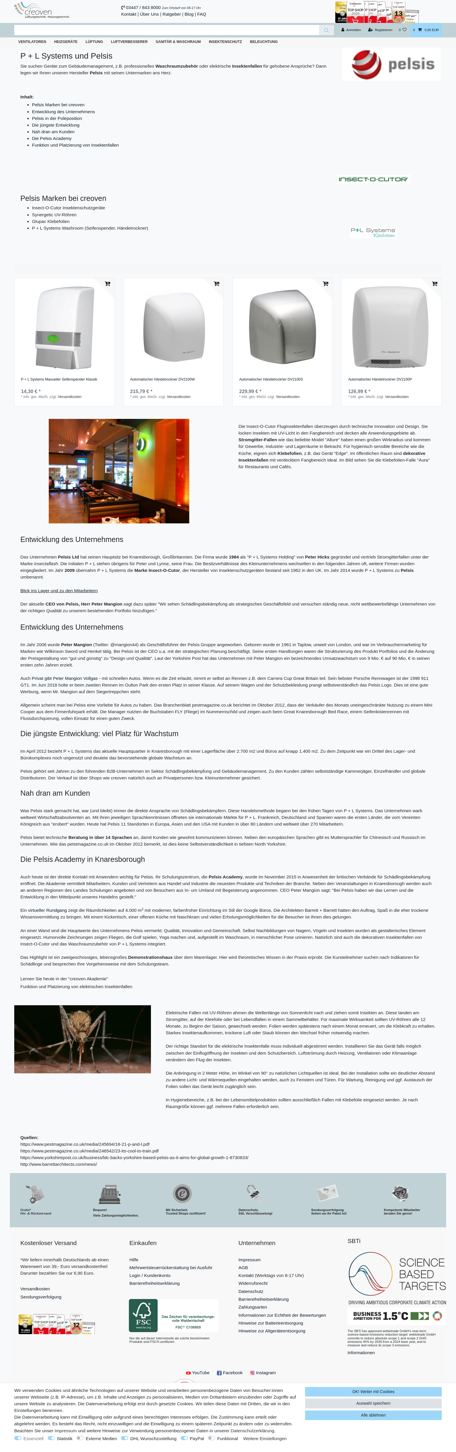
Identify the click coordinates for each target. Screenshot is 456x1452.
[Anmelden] (351, 30)
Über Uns (149, 14)
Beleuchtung (264, 42)
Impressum (249, 1259)
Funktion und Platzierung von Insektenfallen (75, 145)
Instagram (263, 1372)
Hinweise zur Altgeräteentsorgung (271, 1330)
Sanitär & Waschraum (178, 42)
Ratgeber (172, 14)
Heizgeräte (65, 42)
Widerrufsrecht (253, 1283)
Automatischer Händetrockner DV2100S (271, 379)
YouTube (197, 1372)
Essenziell (34, 1438)
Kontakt (128, 14)
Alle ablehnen (373, 1415)
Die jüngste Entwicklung (55, 124)
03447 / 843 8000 (143, 7)
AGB (243, 1267)
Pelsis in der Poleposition (57, 118)
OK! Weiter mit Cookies (373, 1391)
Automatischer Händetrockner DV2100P (380, 379)
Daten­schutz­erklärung (252, 1430)
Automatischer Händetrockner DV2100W (162, 379)
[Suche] (326, 30)
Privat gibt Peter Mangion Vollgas (65, 678)
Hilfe (133, 1259)
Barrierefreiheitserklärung (154, 1283)
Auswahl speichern (373, 1403)
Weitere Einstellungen (264, 1438)
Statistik (64, 1438)
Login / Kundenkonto (149, 1275)
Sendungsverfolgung (40, 1296)
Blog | (190, 14)
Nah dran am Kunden (53, 131)
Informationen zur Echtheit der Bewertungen (282, 1315)
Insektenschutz (225, 42)
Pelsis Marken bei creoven (58, 104)
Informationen (361, 1352)
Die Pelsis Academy (52, 138)
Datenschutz (250, 1291)
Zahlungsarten (252, 1307)
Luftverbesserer (129, 42)
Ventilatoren (32, 42)
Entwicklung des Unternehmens (63, 111)
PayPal (197, 1438)
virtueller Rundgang (47, 910)
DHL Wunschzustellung (153, 1438)
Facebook (230, 1372)
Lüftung (94, 42)
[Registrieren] (380, 30)
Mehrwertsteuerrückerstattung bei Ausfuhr (171, 1267)
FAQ (201, 14)
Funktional (227, 1438)
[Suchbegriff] (166, 30)
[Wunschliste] (403, 30)
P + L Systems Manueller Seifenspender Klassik (59, 379)
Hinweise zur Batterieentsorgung (270, 1323)
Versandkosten (69, 397)
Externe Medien (101, 1438)
